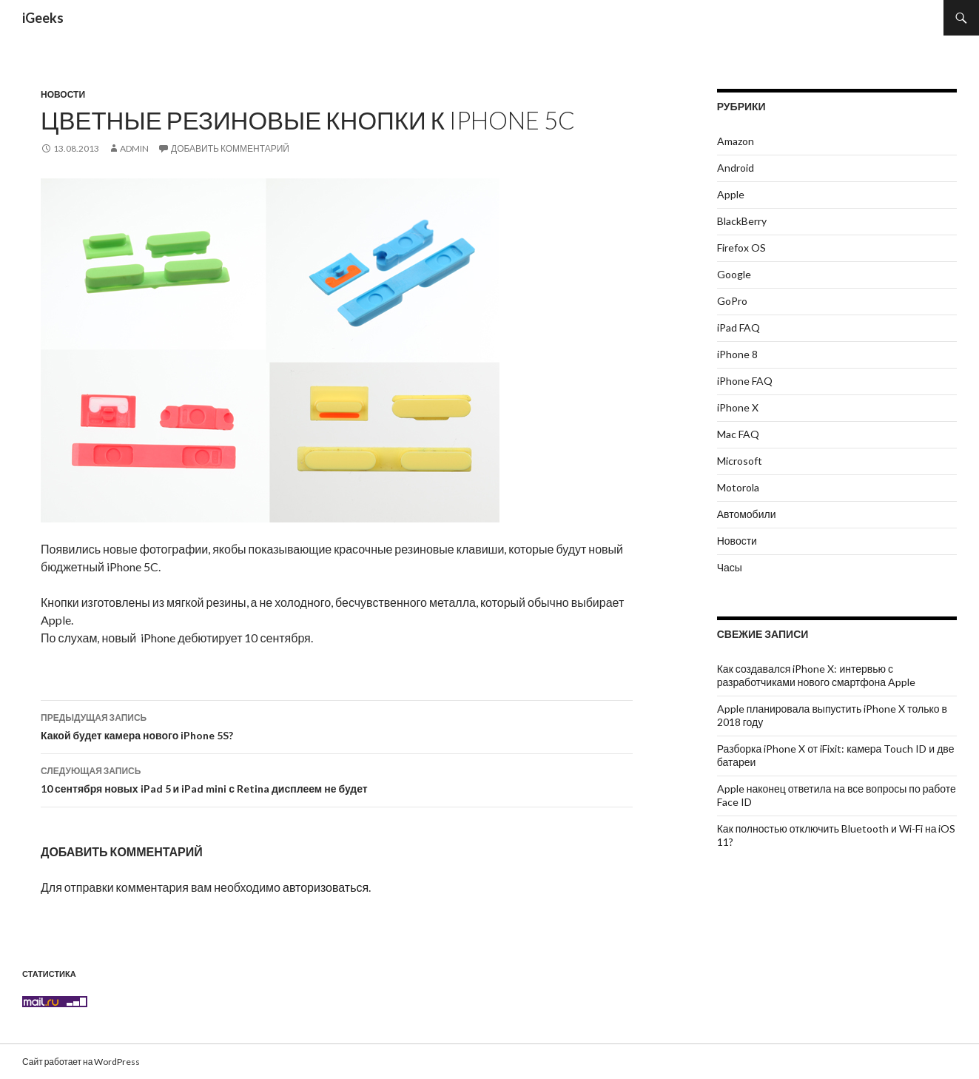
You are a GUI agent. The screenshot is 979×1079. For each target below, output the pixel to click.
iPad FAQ (738, 327)
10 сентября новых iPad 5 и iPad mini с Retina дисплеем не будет (337, 778)
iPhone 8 (737, 354)
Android (735, 167)
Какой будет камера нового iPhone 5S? (337, 725)
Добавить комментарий (230, 148)
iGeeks (43, 18)
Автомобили (746, 514)
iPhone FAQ (745, 380)
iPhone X (737, 407)
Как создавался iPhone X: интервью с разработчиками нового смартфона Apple (816, 675)
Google (734, 274)
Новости (63, 94)
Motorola (738, 487)
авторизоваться (326, 887)
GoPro (732, 301)
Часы (729, 567)
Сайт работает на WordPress (81, 1060)
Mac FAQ (738, 434)
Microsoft (739, 460)
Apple (730, 194)
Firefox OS (741, 247)
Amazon (735, 141)
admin (134, 148)
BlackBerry (742, 221)
